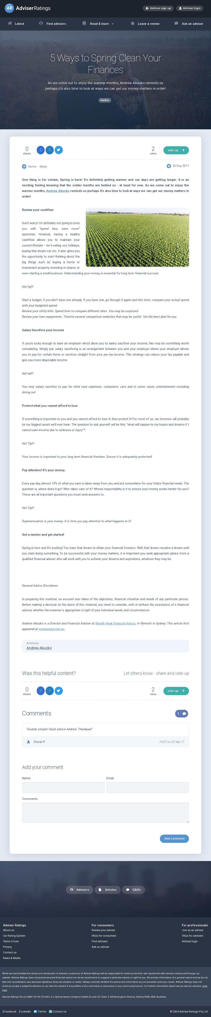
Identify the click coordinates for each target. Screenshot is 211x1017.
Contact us (9, 952)
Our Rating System (14, 935)
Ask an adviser (189, 24)
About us (8, 930)
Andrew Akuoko (57, 191)
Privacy (7, 946)
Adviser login (189, 8)
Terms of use (11, 941)
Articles (107, 890)
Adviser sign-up (158, 8)
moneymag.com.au (51, 629)
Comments (105, 810)
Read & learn (98, 26)
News (43, 166)
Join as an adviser (192, 930)
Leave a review (145, 24)
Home (32, 166)
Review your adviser (103, 930)
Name (63, 784)
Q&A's (133, 890)
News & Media (11, 958)
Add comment (174, 838)
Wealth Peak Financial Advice (115, 623)
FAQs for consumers (104, 935)
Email (147, 784)
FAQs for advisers (192, 935)
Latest (16, 24)
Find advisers (52, 24)
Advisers (79, 890)
